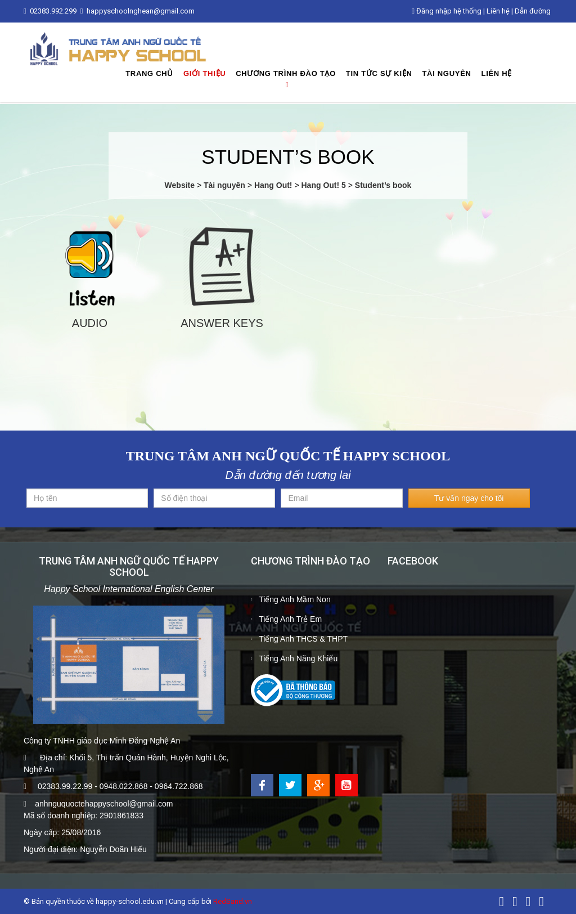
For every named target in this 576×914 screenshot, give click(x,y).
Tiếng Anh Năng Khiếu (298, 658)
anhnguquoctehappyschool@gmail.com (104, 803)
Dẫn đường (533, 11)
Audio (89, 323)
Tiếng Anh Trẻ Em (290, 619)
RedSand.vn (232, 901)
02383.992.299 (54, 11)
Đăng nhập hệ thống (447, 11)
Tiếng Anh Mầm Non (295, 599)
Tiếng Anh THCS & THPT (303, 638)
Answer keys (222, 323)
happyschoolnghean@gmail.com (141, 11)
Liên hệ (498, 11)
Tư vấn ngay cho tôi (469, 498)
